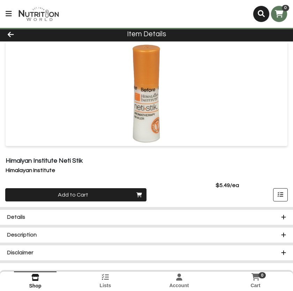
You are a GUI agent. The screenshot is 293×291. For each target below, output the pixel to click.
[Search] (261, 14)
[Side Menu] (9, 14)
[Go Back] (41, 34)
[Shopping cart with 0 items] (279, 14)
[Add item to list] (280, 194)
